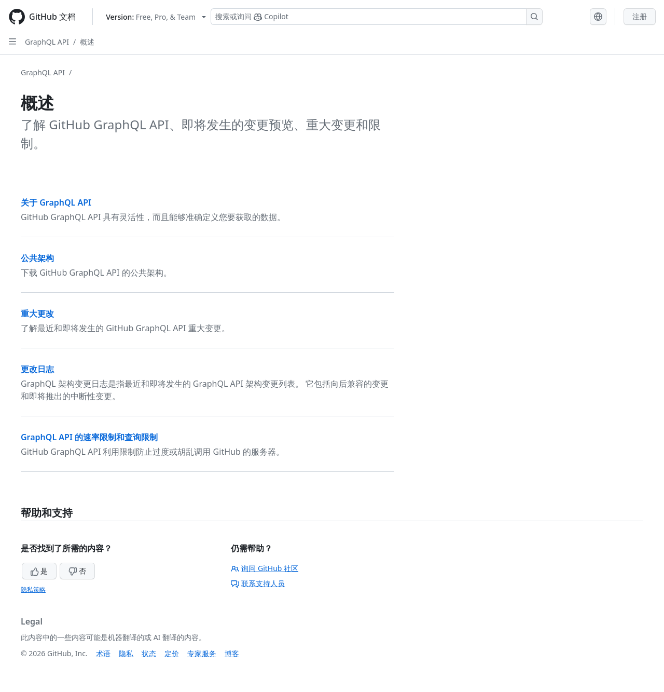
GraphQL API (47, 42)
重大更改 (37, 313)
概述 (87, 42)
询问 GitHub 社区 (264, 568)
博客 (232, 653)
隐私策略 (33, 589)
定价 (171, 653)
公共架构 (37, 258)
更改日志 (37, 369)
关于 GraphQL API (56, 202)
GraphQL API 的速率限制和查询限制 (89, 437)
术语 (103, 653)
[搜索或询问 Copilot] (377, 16)
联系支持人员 (258, 583)
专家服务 (201, 653)
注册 (639, 16)
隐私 (126, 653)
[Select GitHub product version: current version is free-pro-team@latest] (156, 17)
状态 (149, 653)
